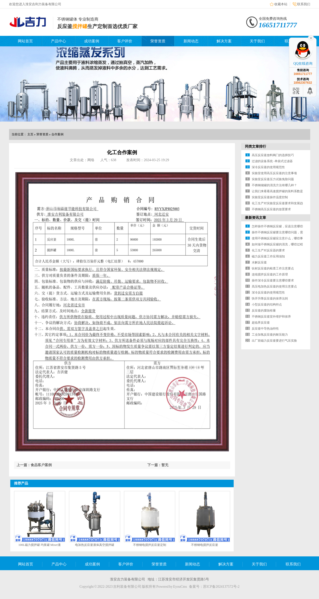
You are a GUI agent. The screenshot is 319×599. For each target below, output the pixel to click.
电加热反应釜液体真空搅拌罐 (94, 545)
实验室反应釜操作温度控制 (270, 197)
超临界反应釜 (261, 322)
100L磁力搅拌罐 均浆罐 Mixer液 (39, 545)
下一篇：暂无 (157, 465)
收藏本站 (280, 4)
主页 (30, 134)
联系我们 (303, 4)
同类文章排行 (255, 146)
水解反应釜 (259, 262)
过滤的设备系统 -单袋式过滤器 (272, 161)
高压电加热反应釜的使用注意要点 (274, 286)
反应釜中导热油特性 (265, 328)
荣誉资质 (157, 41)
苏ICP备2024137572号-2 (221, 586)
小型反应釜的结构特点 (267, 304)
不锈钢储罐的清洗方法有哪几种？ (274, 185)
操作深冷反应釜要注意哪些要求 (273, 280)
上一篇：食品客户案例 (34, 465)
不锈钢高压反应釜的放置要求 (271, 209)
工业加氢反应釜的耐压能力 (270, 334)
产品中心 (58, 41)
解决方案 (224, 41)
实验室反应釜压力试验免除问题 (273, 179)
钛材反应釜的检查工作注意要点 (273, 268)
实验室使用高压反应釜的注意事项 (274, 173)
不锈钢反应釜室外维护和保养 (271, 316)
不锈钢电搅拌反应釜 (204, 545)
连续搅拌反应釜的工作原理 (270, 274)
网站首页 (25, 41)
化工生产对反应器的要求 (268, 250)
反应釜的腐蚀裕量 (264, 310)
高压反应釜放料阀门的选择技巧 (273, 155)
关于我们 (257, 41)
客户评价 (124, 41)
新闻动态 (191, 41)
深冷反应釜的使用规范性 (268, 167)
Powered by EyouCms (171, 586)
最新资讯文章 (255, 218)
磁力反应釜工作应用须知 (268, 256)
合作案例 (57, 134)
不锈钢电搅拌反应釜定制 (149, 545)
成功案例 (91, 41)
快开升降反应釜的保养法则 (270, 298)
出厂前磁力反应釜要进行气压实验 (274, 340)
